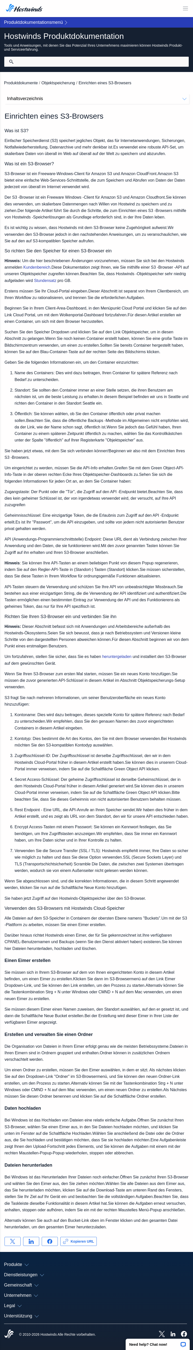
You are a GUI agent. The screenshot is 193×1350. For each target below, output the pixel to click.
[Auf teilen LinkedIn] (31, 1241)
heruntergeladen (117, 656)
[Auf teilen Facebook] (50, 1241)
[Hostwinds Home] (9, 1334)
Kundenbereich (37, 267)
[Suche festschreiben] (11, 62)
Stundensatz (45, 280)
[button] (157, 1342)
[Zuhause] (24, 8)
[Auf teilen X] (13, 1241)
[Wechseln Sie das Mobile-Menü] (185, 8)
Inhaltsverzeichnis (96, 98)
